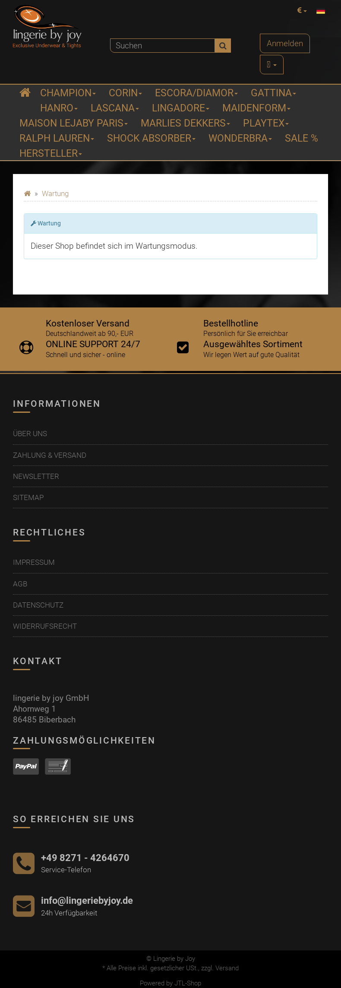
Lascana (115, 108)
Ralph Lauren (56, 138)
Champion (68, 93)
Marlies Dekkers (185, 123)
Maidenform (256, 108)
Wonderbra (240, 138)
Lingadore (180, 108)
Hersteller (50, 153)
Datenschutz (38, 605)
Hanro (59, 108)
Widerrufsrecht (45, 626)
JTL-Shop (187, 983)
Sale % (301, 138)
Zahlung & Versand (49, 455)
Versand (227, 968)
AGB (20, 584)
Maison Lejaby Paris (73, 123)
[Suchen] (162, 45)
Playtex (266, 123)
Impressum (34, 562)
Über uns (30, 433)
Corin (125, 93)
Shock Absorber (151, 138)
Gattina (273, 93)
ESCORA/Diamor (196, 93)
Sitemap (28, 497)
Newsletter (36, 476)
